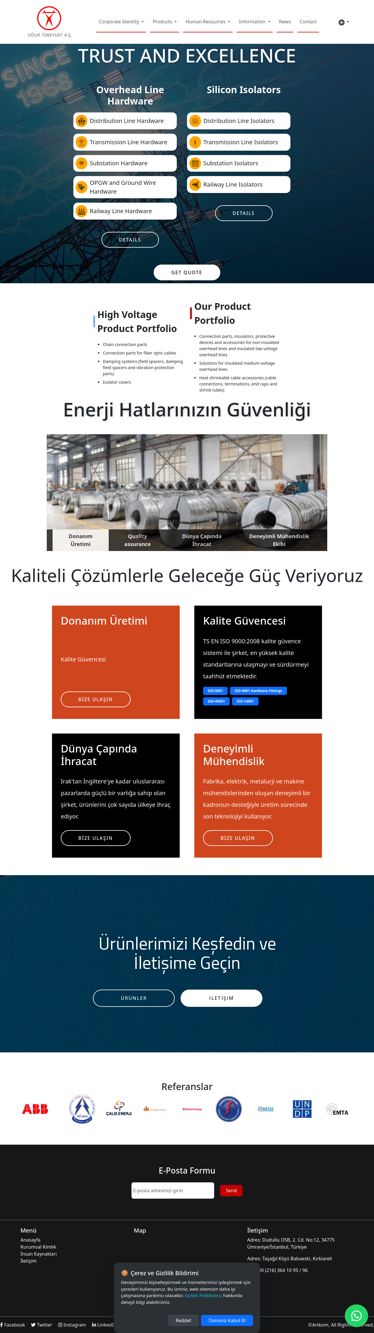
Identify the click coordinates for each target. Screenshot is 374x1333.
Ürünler (134, 998)
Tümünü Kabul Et (227, 1320)
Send (231, 1190)
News (285, 21)
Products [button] (163, 21)
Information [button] (253, 21)
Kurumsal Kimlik (38, 1247)
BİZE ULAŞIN (95, 699)
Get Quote (186, 272)
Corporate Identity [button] (119, 21)
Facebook (13, 1325)
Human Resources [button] (206, 21)
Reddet (183, 1320)
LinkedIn (104, 1325)
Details (130, 240)
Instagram (72, 1325)
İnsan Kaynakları (38, 1254)
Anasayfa (30, 1240)
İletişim (221, 998)
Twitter (42, 1325)
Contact (308, 21)
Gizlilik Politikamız (203, 1295)
